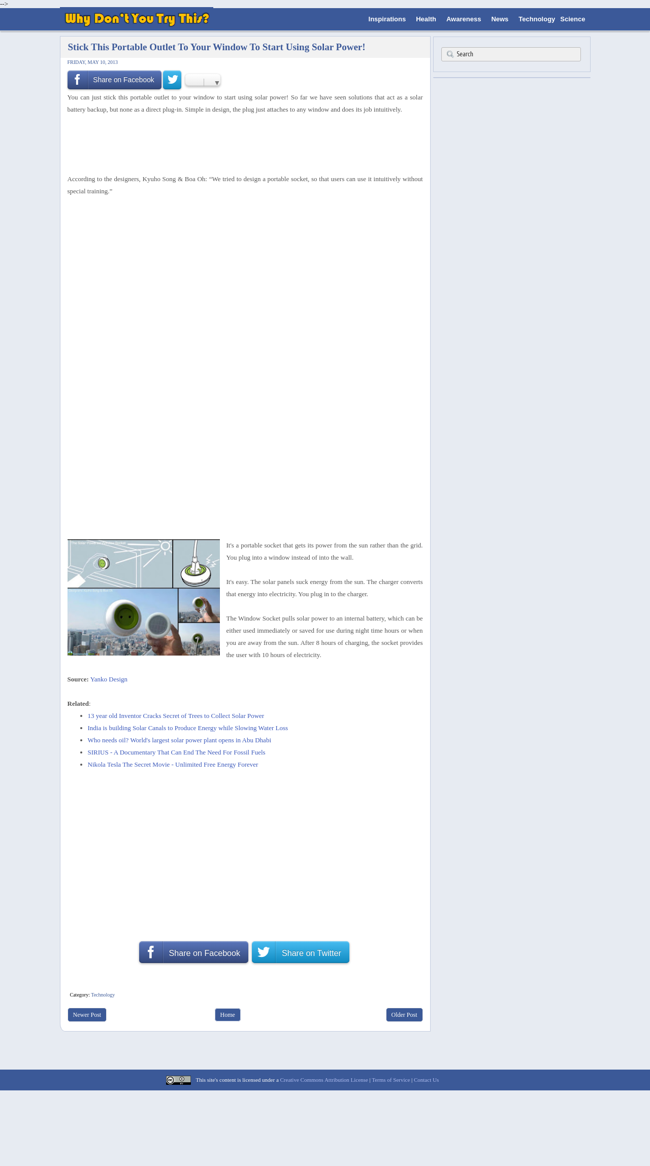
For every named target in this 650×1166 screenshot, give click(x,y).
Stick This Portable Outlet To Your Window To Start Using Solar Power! (217, 47)
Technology (536, 19)
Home (227, 1014)
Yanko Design (108, 679)
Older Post (404, 1014)
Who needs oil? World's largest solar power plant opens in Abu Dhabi (180, 740)
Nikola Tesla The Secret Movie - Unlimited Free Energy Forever (173, 764)
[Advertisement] (242, 142)
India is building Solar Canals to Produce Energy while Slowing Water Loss (188, 728)
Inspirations (387, 19)
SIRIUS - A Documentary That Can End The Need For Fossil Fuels (177, 752)
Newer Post (87, 1014)
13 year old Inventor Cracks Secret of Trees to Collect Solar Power (176, 715)
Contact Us (426, 1080)
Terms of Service (391, 1080)
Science (572, 19)
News (499, 19)
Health (426, 19)
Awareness (463, 19)
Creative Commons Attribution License (324, 1080)
